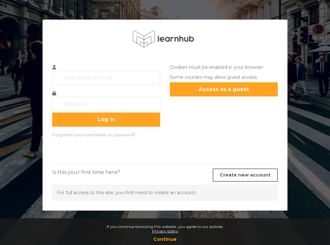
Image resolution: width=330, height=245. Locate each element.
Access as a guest (224, 89)
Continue (165, 239)
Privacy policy (165, 231)
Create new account (245, 175)
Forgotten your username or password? (93, 134)
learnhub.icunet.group (165, 39)
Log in (106, 119)
